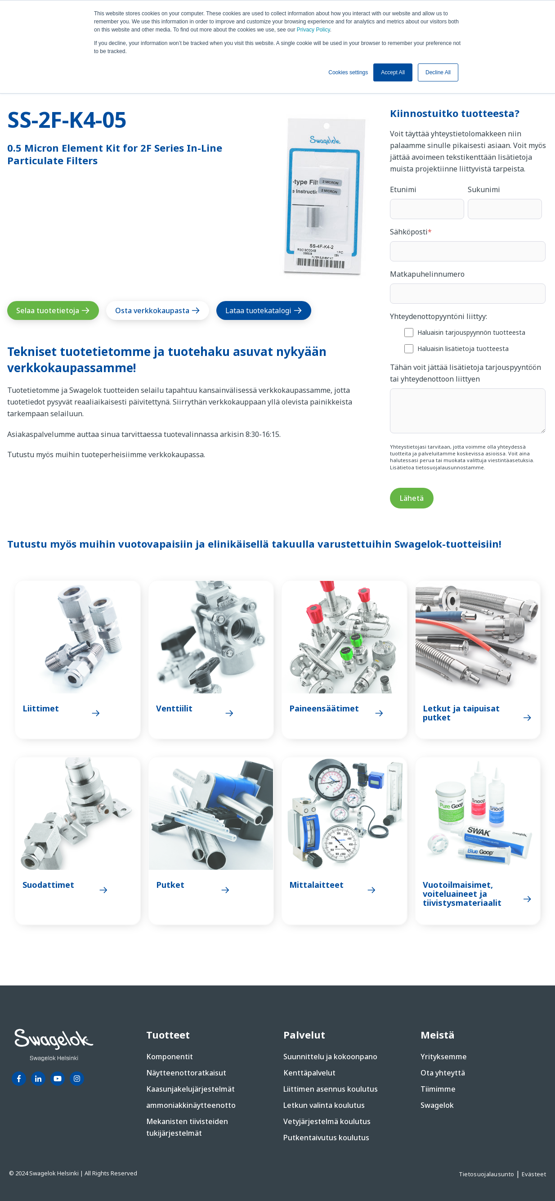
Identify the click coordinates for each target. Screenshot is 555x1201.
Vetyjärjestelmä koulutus (327, 1121)
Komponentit (169, 1057)
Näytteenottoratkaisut (186, 1073)
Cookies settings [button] (348, 72)
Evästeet (534, 1174)
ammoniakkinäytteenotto (191, 1105)
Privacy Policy (313, 30)
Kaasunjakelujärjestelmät (190, 1089)
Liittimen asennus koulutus (330, 1089)
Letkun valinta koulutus (324, 1105)
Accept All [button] (393, 72)
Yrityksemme (444, 1057)
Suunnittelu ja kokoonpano (330, 1057)
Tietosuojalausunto (487, 1174)
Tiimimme (438, 1089)
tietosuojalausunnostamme (450, 467)
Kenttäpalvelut (309, 1073)
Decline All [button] (438, 72)
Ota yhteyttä (443, 1073)
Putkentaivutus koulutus (326, 1138)
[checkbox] (468, 340)
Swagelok (437, 1105)
